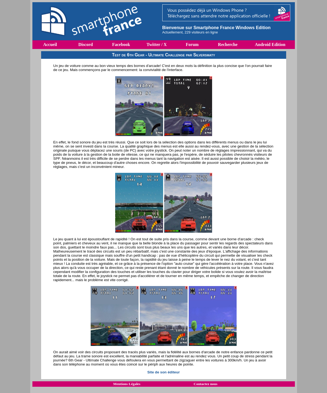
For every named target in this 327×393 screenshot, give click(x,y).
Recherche (228, 44)
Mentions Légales (126, 384)
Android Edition (270, 44)
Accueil (50, 44)
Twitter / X (156, 44)
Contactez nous (205, 384)
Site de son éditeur (163, 372)
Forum (192, 44)
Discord (85, 44)
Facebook (121, 44)
